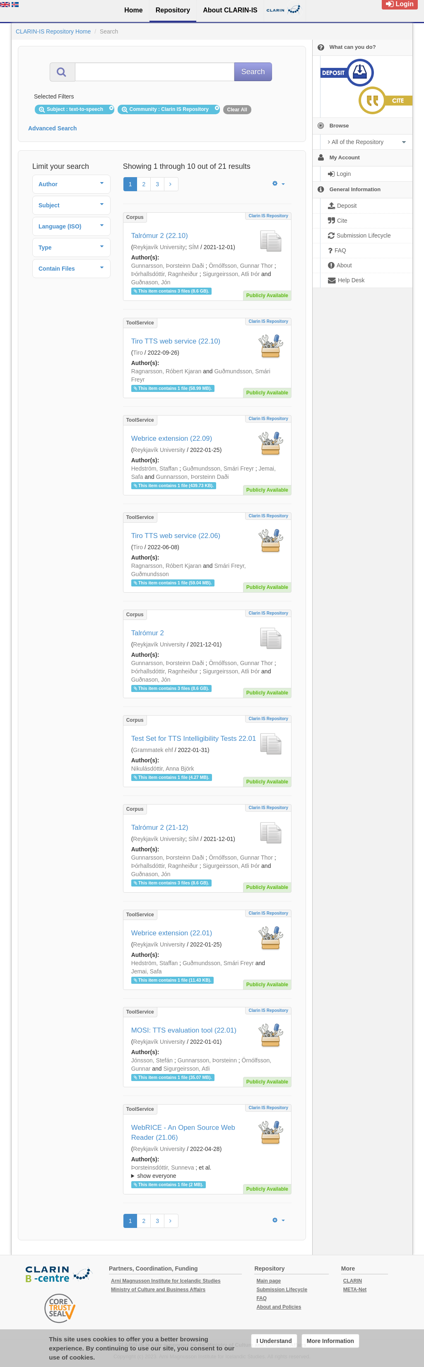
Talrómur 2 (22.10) (159, 236)
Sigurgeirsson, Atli (187, 1068)
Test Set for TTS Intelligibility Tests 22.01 (193, 738)
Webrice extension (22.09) (171, 438)
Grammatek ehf (153, 750)
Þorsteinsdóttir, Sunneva (162, 1167)
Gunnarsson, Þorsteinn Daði (167, 265)
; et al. (207, 1172)
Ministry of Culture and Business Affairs (158, 1290)
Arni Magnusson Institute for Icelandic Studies (166, 1281)
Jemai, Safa (146, 971)
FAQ (261, 1298)
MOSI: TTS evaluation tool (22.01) (183, 1030)
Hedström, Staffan (154, 468)
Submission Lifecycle (281, 1290)
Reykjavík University (159, 247)
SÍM (193, 247)
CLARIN (352, 1281)
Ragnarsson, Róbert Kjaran (166, 371)
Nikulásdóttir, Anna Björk (162, 768)
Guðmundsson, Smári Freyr (218, 468)
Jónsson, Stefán (152, 1060)
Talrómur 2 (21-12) (159, 827)
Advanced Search (52, 128)
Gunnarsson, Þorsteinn (207, 1060)
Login (400, 3)
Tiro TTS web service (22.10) (175, 341)
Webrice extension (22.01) (171, 933)
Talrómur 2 (147, 633)
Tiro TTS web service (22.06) (175, 536)
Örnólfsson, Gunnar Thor (241, 265)
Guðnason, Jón (151, 282)
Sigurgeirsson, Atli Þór (231, 274)
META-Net (354, 1290)
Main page (268, 1281)
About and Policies (278, 1307)
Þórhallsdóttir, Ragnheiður (164, 274)
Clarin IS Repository (268, 216)
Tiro (138, 352)
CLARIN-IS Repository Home (53, 31)
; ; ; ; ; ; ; (207, 1171)
